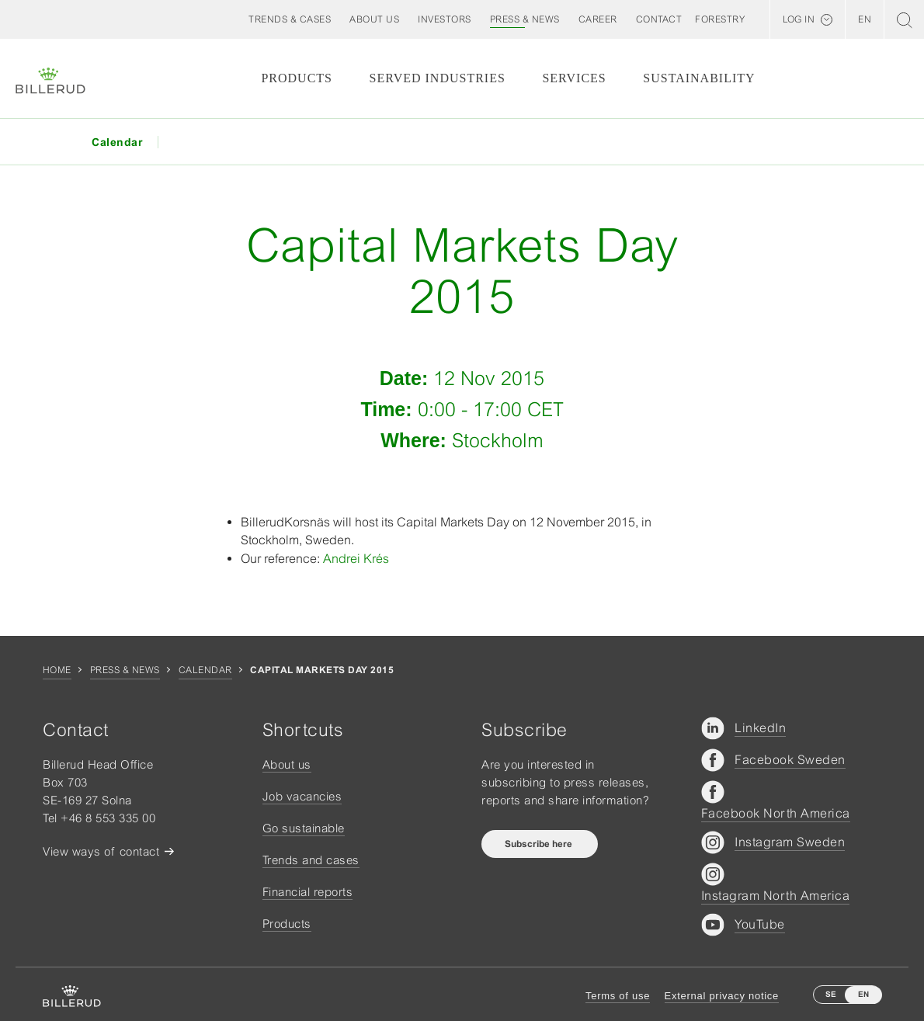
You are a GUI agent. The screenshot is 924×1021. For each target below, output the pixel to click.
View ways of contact (101, 851)
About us (286, 764)
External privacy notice (722, 996)
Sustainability (699, 78)
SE (830, 994)
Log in (799, 19)
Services (574, 78)
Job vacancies (302, 796)
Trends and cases (311, 859)
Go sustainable (303, 828)
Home (57, 670)
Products (296, 78)
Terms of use (617, 996)
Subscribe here (540, 844)
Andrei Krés (356, 558)
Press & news (125, 670)
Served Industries (437, 78)
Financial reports (307, 891)
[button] (374, 19)
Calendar (205, 670)
